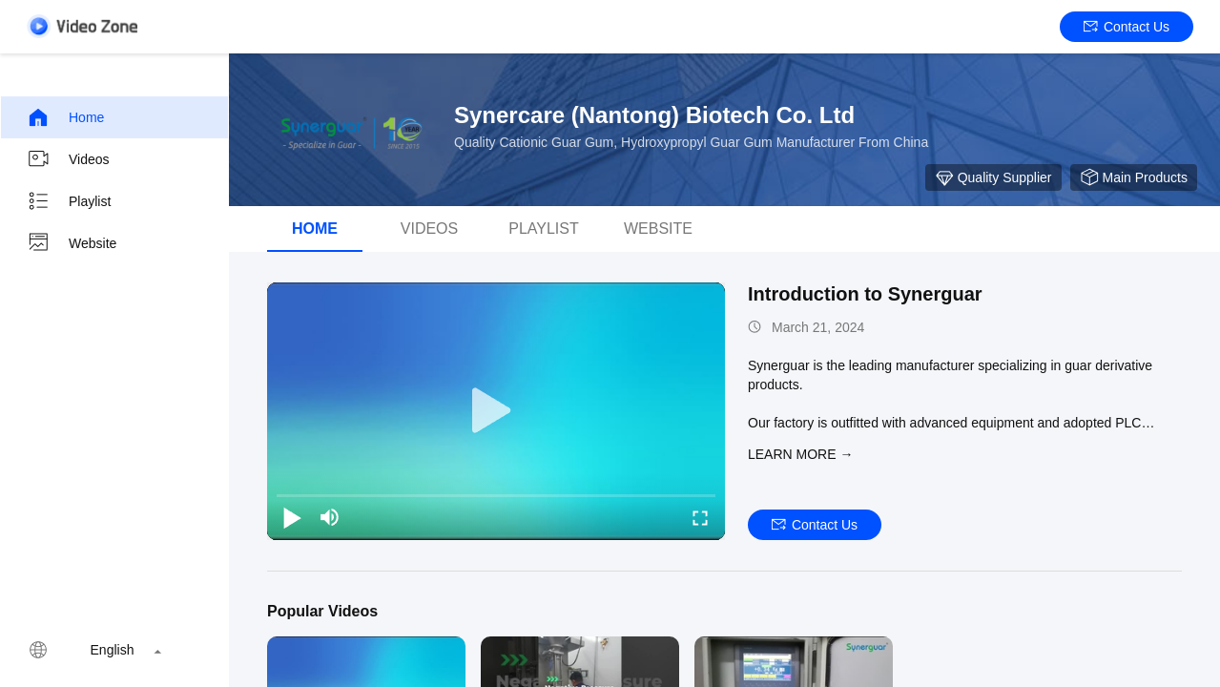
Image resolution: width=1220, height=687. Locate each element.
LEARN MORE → (800, 454)
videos (429, 228)
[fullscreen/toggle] (700, 517)
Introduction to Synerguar (865, 293)
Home (65, 117)
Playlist (69, 201)
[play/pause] (292, 517)
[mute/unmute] (330, 517)
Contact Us (1126, 26)
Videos (68, 159)
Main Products (1134, 177)
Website (71, 243)
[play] (496, 411)
